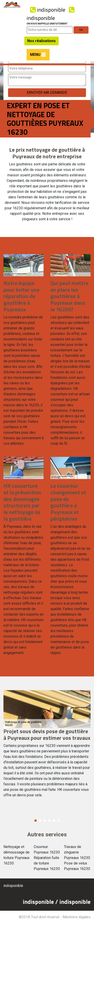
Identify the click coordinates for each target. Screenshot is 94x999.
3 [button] (45, 820)
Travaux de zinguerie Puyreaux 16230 (77, 852)
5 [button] (54, 820)
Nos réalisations (41, 41)
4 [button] (49, 820)
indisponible (47, 9)
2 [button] (40, 820)
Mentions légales (77, 917)
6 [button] (58, 820)
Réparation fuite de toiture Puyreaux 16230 (47, 863)
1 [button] (35, 820)
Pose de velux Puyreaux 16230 (77, 866)
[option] (47, 746)
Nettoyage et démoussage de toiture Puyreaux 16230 (16, 855)
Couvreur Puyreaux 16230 (47, 849)
